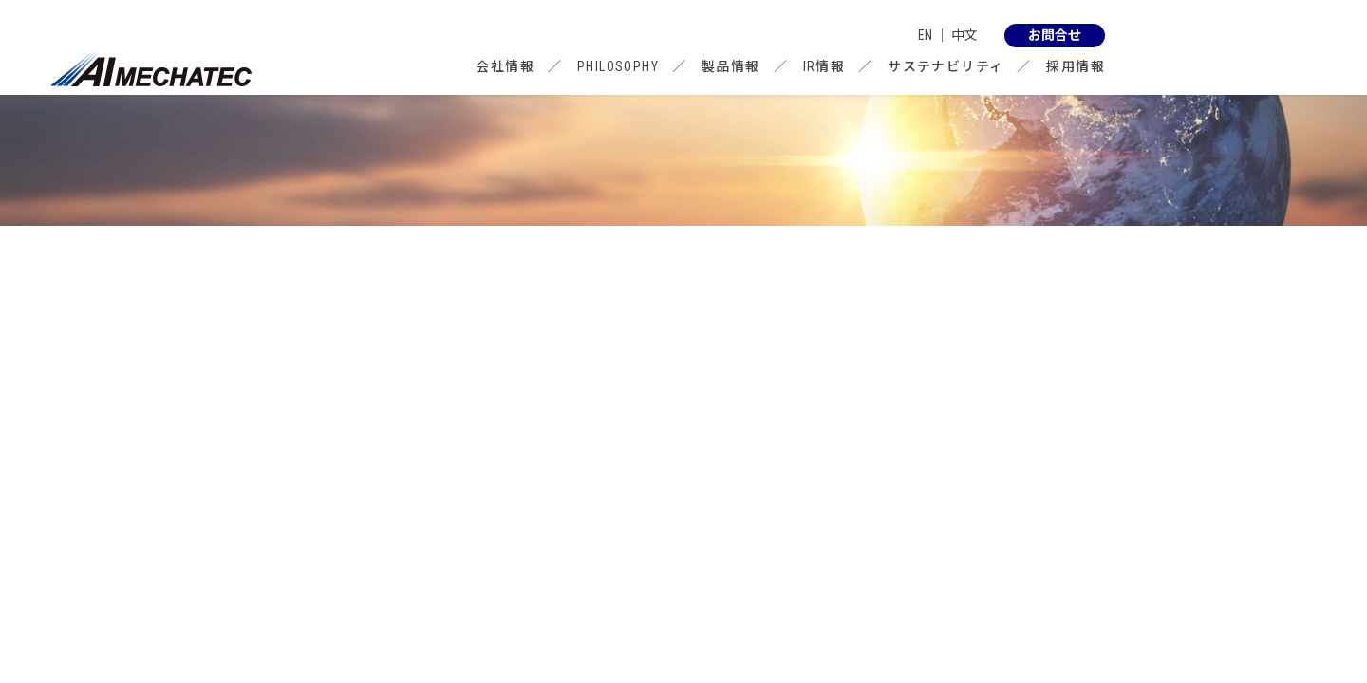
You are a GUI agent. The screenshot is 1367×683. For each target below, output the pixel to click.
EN (925, 35)
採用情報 (1075, 66)
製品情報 (731, 66)
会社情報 (505, 66)
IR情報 (824, 66)
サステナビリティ (945, 66)
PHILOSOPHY (618, 66)
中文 (964, 35)
